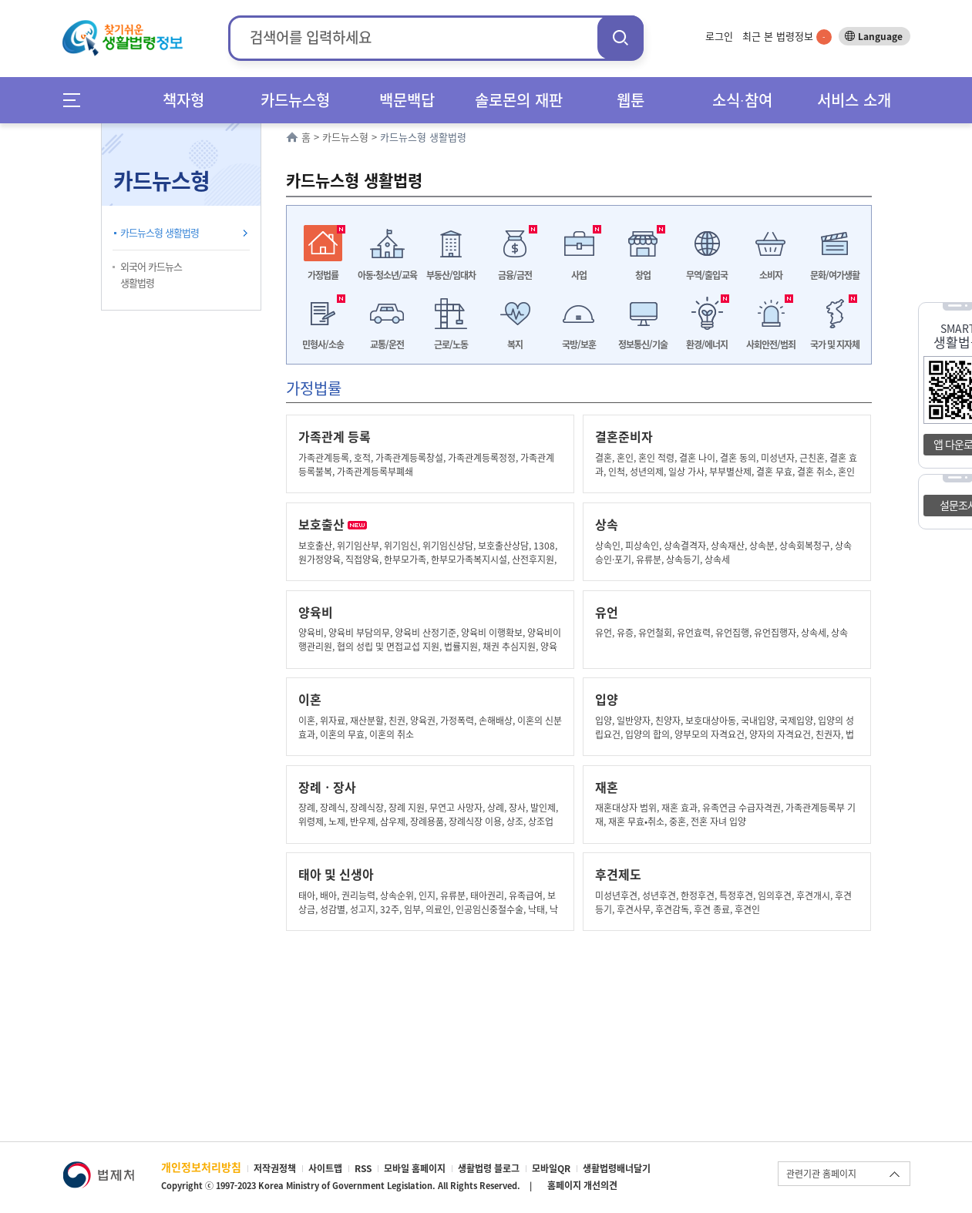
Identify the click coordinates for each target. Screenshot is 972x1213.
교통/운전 (387, 344)
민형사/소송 (323, 344)
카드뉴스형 (295, 100)
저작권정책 (275, 1168)
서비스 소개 (854, 100)
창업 (643, 275)
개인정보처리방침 (201, 1166)
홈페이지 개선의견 (582, 1185)
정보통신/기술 (643, 344)
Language (880, 36)
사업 (579, 275)
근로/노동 (451, 344)
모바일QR (551, 1168)
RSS (363, 1168)
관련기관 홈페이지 (821, 1174)
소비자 (770, 275)
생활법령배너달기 (617, 1168)
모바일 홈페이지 (415, 1168)
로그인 (719, 36)
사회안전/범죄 (770, 344)
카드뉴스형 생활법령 (159, 232)
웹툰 (630, 100)
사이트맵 (325, 1168)
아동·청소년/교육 (387, 275)
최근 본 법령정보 (787, 36)
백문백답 (407, 100)
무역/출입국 (707, 275)
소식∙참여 (742, 100)
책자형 (183, 100)
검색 (620, 37)
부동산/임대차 (451, 275)
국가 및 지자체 (834, 344)
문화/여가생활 (834, 275)
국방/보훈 (579, 344)
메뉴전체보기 (76, 99)
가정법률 (323, 275)
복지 (515, 344)
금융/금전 (515, 275)
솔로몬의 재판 (519, 100)
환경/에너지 (707, 344)
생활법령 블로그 (489, 1168)
